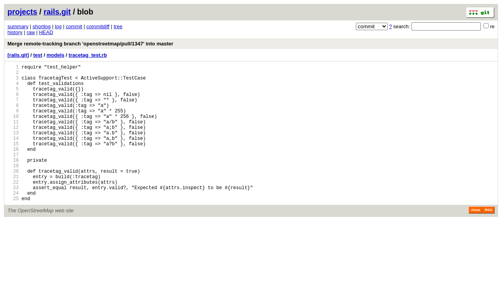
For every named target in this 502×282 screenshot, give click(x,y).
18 (13, 181)
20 (13, 194)
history (14, 32)
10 (13, 128)
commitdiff (97, 26)
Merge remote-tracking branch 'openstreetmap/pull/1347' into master (90, 44)
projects (22, 11)
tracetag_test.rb (88, 55)
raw (31, 32)
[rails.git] (18, 55)
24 (13, 221)
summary (17, 26)
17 (13, 174)
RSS (488, 239)
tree (118, 26)
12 (13, 141)
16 (13, 167)
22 (13, 207)
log (58, 26)
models (56, 55)
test (37, 55)
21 (13, 201)
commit (74, 26)
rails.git (57, 11)
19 (13, 187)
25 (13, 227)
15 (13, 161)
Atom (475, 239)
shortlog (42, 26)
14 (13, 154)
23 (13, 214)
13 (13, 148)
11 (13, 134)
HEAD (46, 32)
